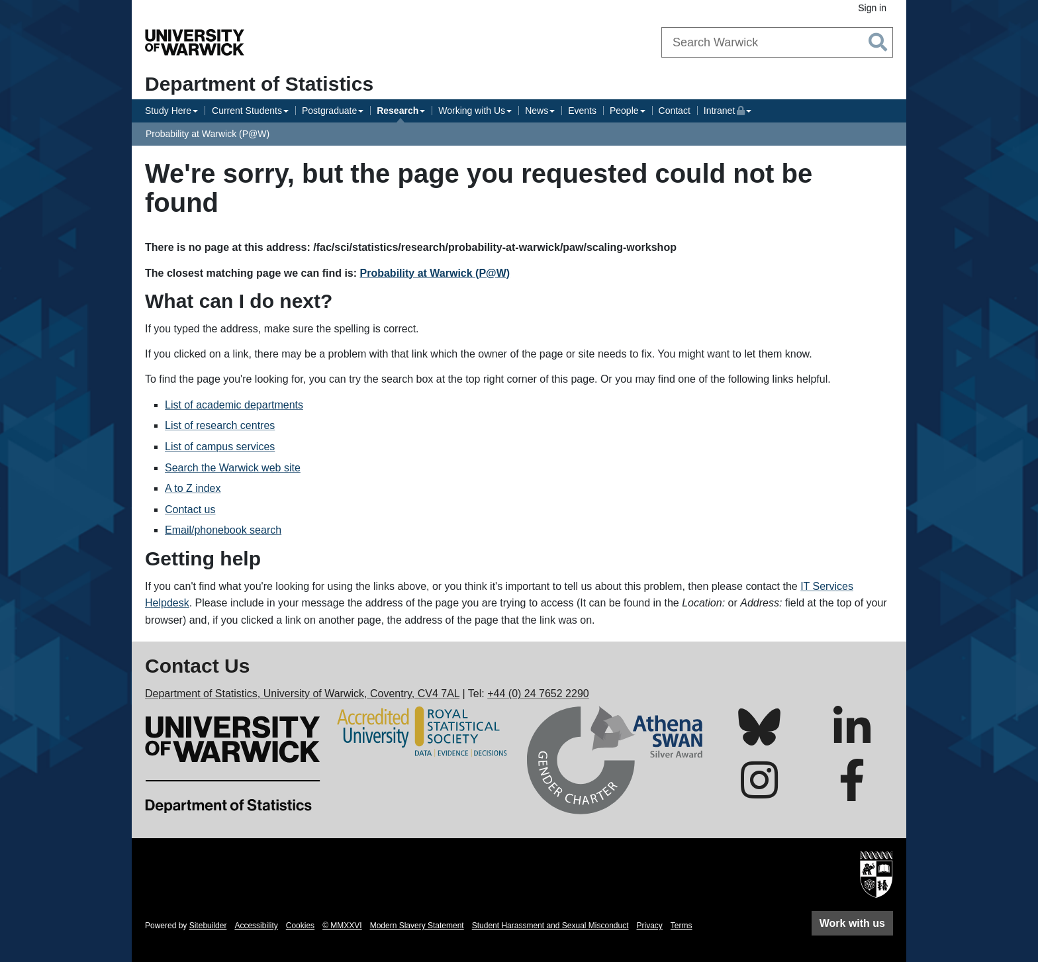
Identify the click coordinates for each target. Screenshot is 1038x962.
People (624, 110)
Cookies (300, 925)
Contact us (190, 509)
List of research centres (220, 425)
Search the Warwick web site (233, 467)
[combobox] (777, 42)
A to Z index (193, 488)
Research (397, 110)
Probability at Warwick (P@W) (207, 133)
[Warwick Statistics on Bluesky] (759, 738)
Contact (674, 110)
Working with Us (471, 110)
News (536, 110)
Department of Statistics (259, 84)
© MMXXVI (342, 925)
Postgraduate (329, 110)
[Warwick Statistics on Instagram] (759, 792)
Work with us (852, 923)
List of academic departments (234, 404)
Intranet (727, 109)
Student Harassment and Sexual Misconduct (550, 925)
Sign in (872, 8)
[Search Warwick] (777, 42)
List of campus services (220, 446)
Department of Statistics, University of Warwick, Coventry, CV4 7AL (302, 693)
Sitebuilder (208, 925)
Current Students (247, 110)
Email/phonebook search (223, 530)
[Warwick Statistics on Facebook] (852, 792)
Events (582, 110)
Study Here (168, 110)
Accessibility (255, 925)
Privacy (650, 925)
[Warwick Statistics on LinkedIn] (852, 739)
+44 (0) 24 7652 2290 (538, 693)
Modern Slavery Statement (417, 925)
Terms (681, 925)
